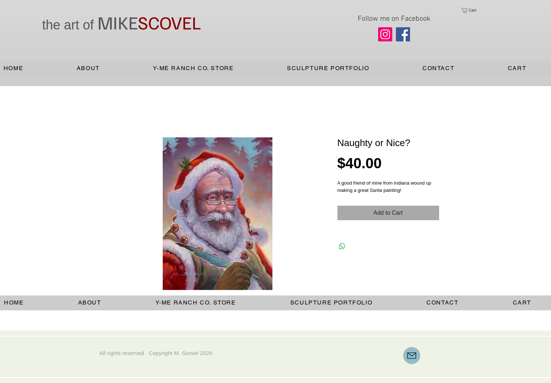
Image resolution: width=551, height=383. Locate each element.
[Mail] (411, 355)
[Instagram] (385, 34)
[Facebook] (403, 34)
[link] (474, 10)
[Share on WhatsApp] (342, 246)
